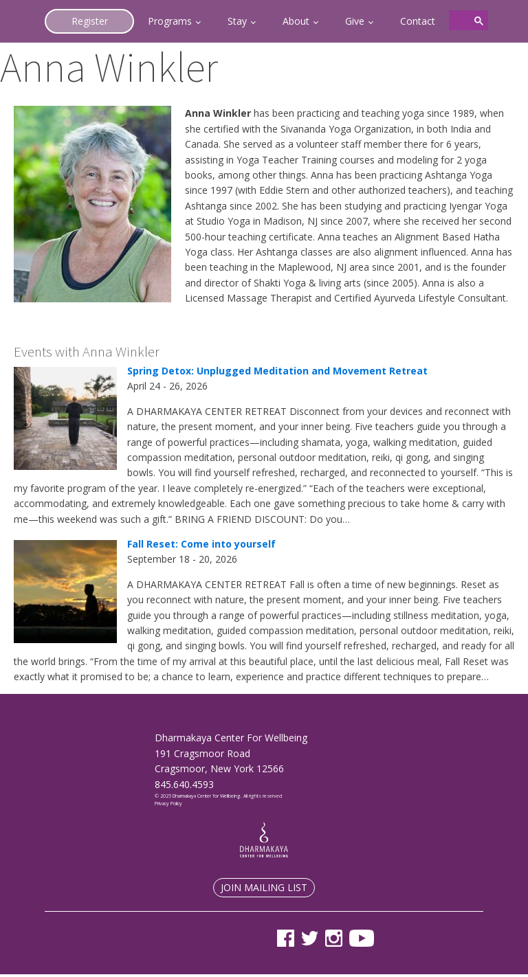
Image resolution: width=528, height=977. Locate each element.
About (296, 20)
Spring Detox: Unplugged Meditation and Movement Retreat (277, 370)
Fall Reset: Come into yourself (201, 543)
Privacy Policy (168, 803)
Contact (417, 20)
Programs (170, 20)
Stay (237, 20)
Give (354, 20)
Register (90, 20)
